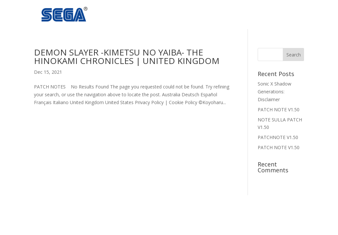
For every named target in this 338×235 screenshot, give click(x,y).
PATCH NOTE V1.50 (278, 109)
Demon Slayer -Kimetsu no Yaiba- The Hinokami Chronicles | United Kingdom (126, 56)
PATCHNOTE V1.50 (278, 137)
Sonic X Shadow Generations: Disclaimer (274, 91)
